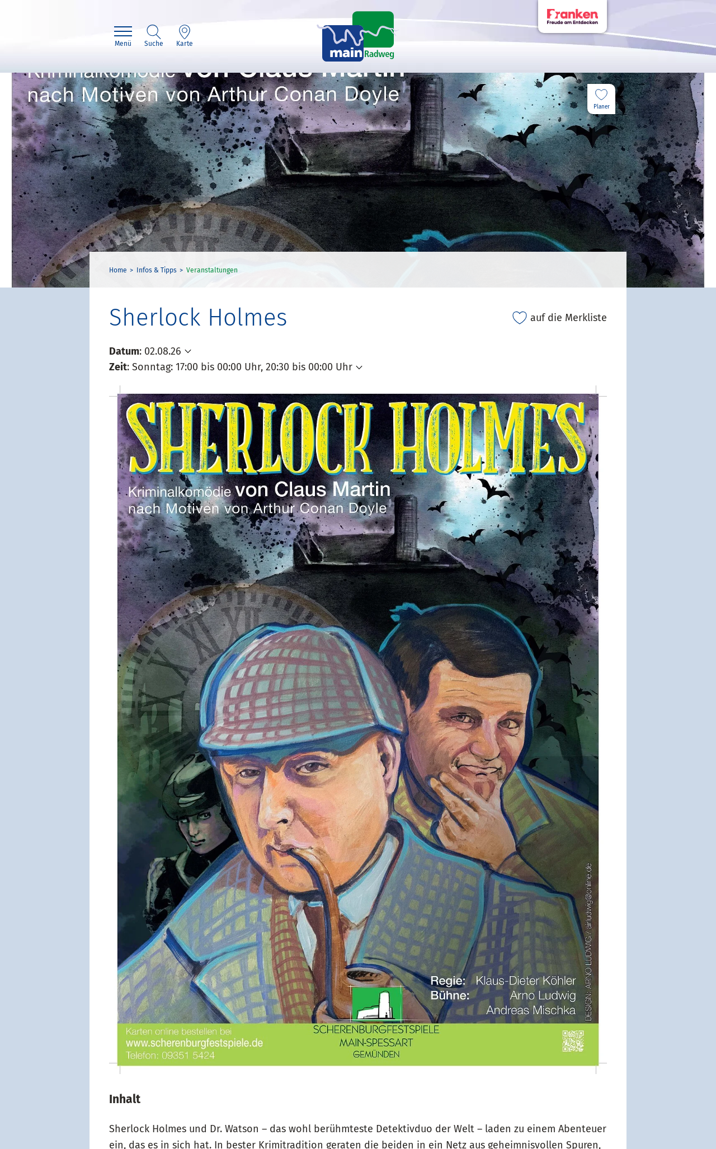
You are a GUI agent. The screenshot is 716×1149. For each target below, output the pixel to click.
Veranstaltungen (212, 270)
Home (118, 270)
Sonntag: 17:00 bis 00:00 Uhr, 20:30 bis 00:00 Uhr (242, 367)
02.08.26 (162, 351)
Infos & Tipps (156, 270)
